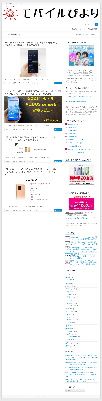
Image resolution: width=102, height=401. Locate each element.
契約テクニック (76, 29)
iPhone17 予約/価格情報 (90, 29)
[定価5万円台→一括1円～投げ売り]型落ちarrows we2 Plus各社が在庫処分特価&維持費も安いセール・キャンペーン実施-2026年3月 (83, 263)
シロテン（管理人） (12, 83)
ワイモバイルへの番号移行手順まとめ (79, 96)
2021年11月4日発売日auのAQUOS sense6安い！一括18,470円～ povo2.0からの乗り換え (30, 138)
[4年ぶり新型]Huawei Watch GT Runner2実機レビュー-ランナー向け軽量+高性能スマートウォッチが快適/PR (80, 374)
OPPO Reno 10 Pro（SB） (76, 143)
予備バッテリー (71, 297)
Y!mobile (68, 283)
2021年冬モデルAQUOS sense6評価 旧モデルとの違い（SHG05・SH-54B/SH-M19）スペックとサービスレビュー (32, 172)
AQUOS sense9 (72, 133)
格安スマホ (35, 83)
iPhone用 (69, 294)
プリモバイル (71, 305)
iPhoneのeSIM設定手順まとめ (77, 101)
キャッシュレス (70, 300)
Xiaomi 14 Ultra (72, 127)
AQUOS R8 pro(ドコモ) (75, 136)
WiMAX (69, 314)
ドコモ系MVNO (72, 337)
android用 (70, 291)
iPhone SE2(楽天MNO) (74, 146)
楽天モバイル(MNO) (71, 343)
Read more (58, 83)
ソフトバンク (69, 303)
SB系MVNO (70, 334)
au (32, 161)
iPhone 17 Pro (72, 130)
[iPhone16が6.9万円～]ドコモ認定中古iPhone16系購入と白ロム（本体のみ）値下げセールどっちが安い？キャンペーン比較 (83, 249)
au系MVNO (70, 331)
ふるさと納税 (69, 286)
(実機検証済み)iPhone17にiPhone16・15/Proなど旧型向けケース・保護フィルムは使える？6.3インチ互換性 (83, 256)
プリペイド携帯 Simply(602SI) (77, 152)
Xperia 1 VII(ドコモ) (74, 124)
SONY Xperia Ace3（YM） (76, 139)
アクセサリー (69, 289)
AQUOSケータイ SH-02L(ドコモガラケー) (80, 149)
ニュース (69, 317)
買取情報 (71, 322)
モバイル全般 (35, 210)
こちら (79, 114)
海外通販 (69, 280)
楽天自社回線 (69, 346)
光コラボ (68, 326)
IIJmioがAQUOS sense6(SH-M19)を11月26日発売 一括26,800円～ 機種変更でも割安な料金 (30, 43)
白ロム (69, 339)
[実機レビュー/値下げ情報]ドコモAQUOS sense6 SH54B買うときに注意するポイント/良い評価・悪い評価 (32, 92)
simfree (67, 277)
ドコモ (34, 129)
